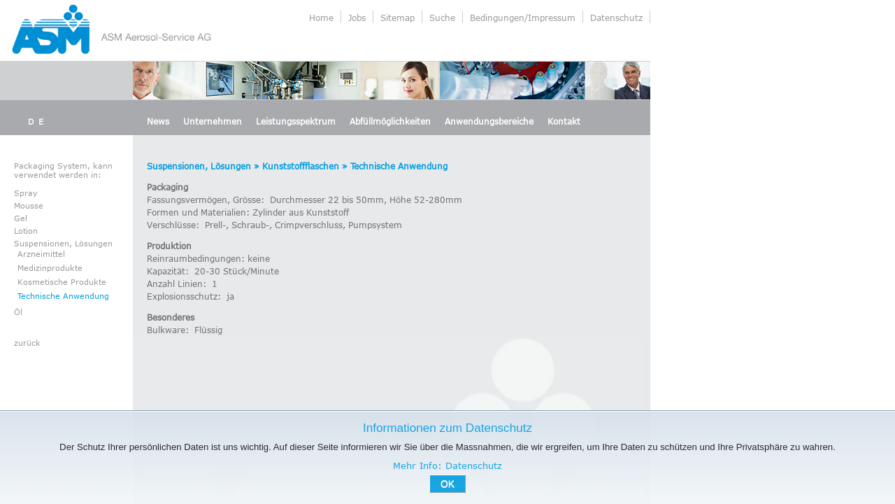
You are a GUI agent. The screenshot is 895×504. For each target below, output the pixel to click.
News (158, 121)
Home (321, 17)
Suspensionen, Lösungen (63, 243)
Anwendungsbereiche (489, 121)
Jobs (357, 17)
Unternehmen (212, 121)
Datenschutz (616, 17)
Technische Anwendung (63, 295)
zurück (27, 342)
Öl (18, 311)
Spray (26, 192)
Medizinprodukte (50, 267)
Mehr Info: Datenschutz (447, 465)
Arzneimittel (41, 253)
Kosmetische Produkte (61, 281)
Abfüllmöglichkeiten (390, 121)
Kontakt (563, 121)
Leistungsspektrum (296, 121)
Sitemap (397, 17)
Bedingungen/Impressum (522, 17)
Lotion (26, 230)
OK (447, 483)
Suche (442, 17)
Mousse (28, 205)
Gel (20, 218)
